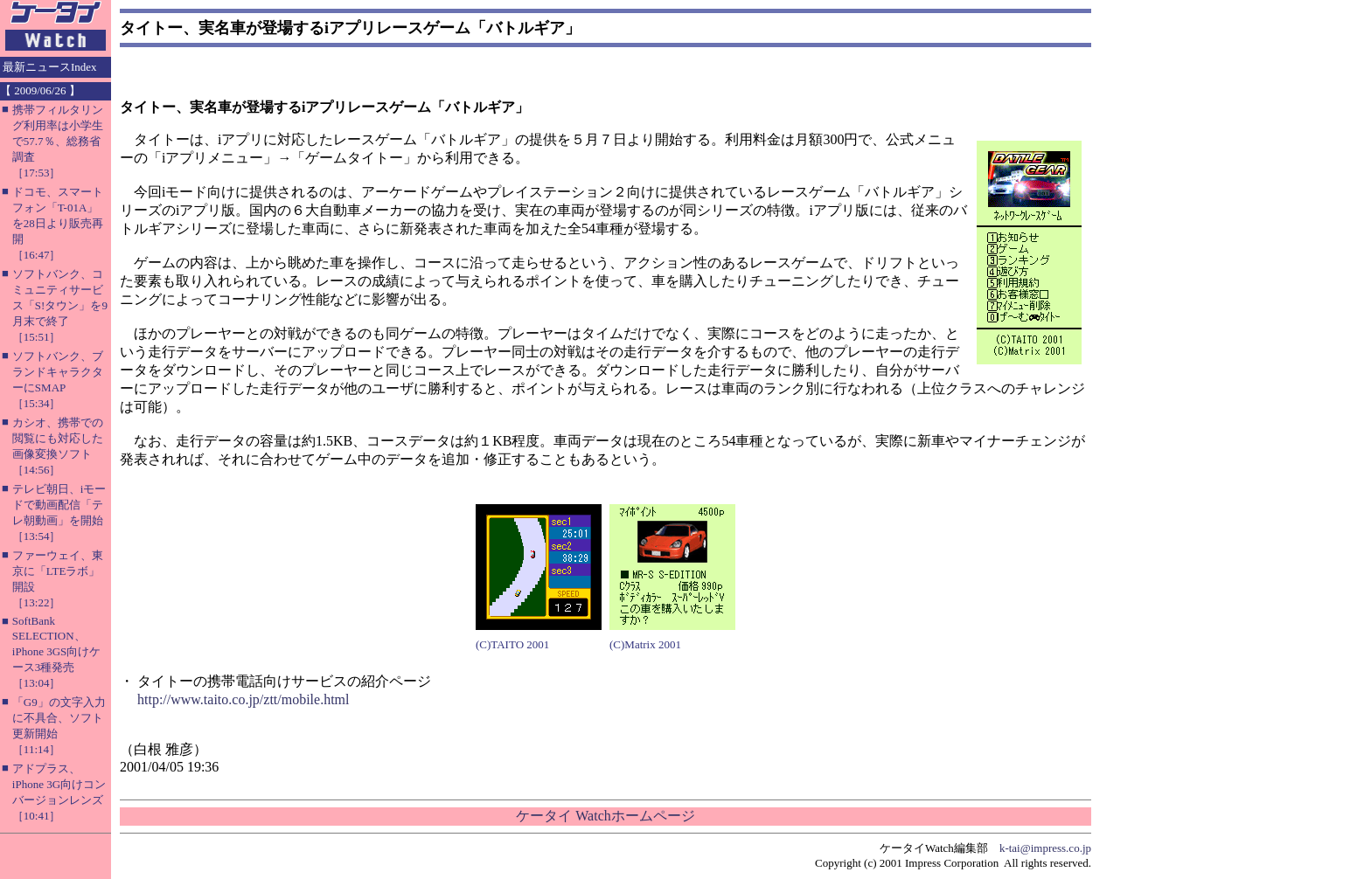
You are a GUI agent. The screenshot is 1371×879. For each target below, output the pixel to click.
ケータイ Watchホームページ (605, 815)
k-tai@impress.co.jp (1045, 848)
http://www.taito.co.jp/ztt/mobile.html (243, 699)
